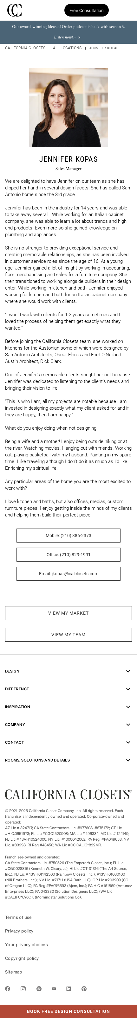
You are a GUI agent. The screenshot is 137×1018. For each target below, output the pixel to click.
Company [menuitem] (68, 724)
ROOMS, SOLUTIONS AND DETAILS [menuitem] (68, 760)
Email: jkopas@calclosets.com (68, 573)
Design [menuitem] (68, 671)
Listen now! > (68, 37)
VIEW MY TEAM (68, 634)
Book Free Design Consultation (55, 1009)
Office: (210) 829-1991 (69, 554)
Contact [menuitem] (68, 742)
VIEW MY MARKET (68, 613)
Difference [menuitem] (68, 689)
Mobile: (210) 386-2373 (68, 535)
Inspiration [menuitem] (68, 707)
